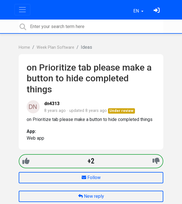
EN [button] (136, 11)
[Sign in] (157, 11)
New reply (91, 196)
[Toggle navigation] (22, 9)
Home (24, 47)
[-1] (156, 161)
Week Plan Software (55, 47)
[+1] (25, 161)
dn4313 (52, 103)
